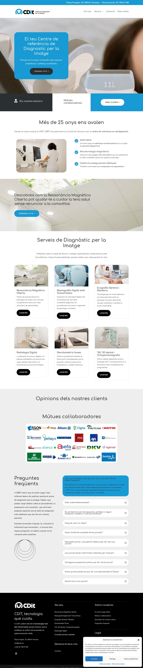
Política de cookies (105, 664)
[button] (138, 640)
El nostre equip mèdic (102, 612)
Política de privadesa (118, 664)
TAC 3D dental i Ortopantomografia (67, 627)
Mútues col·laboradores (73, 101)
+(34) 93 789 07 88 (21, 647)
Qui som (87, 11)
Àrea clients (123, 11)
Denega (112, 659)
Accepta (94, 659)
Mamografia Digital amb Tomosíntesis (68, 616)
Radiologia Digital (61, 631)
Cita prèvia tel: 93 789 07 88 (115, 3)
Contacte (110, 11)
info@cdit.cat (19, 643)
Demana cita (41, 71)
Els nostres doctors (31, 101)
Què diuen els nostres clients (105, 619)
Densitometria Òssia (62, 623)
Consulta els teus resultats (65, 635)
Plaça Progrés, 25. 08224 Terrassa (26, 639)
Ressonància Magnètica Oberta (65, 612)
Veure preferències (131, 659)
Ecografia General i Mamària (64, 619)
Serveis (97, 11)
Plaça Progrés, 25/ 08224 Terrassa (82, 3)
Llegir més (23, 313)
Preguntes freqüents (102, 623)
